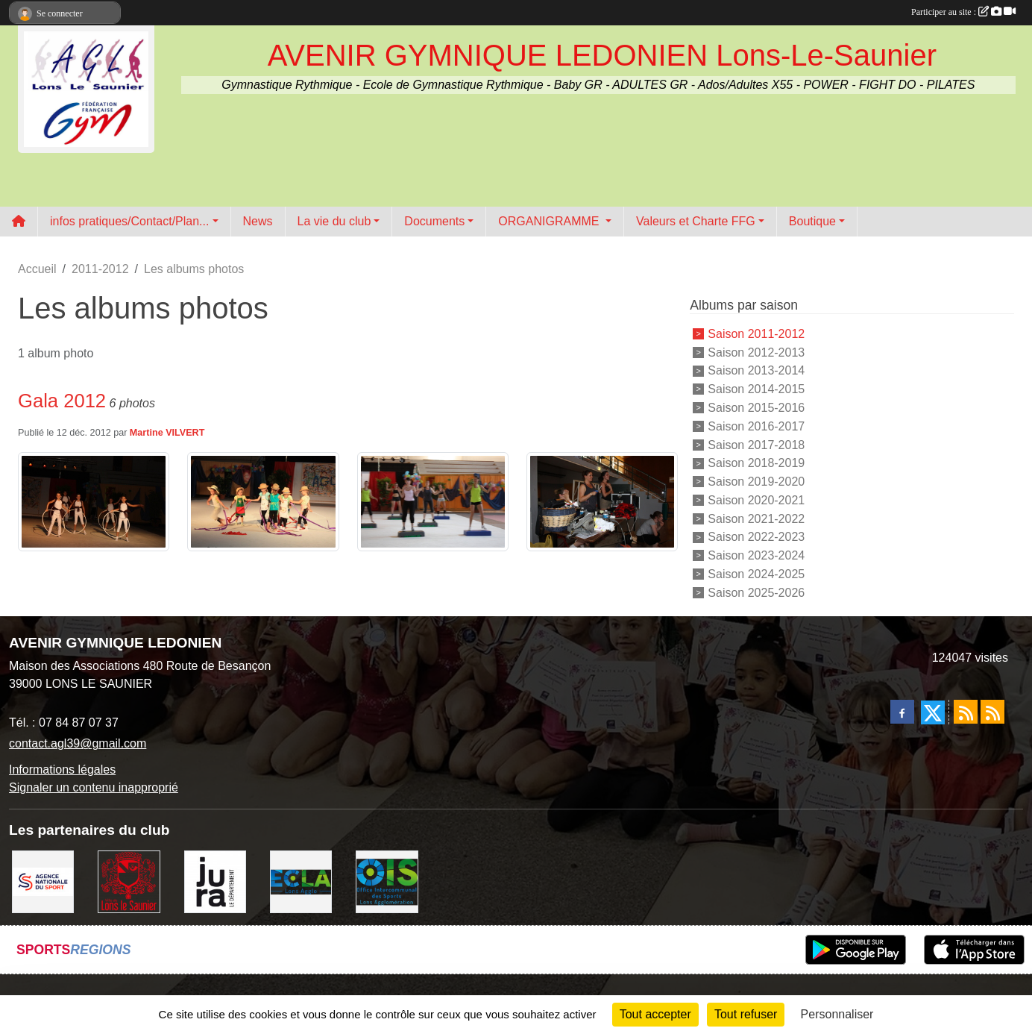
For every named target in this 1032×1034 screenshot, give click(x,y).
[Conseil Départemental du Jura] (215, 880)
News (258, 221)
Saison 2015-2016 (756, 407)
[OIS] (387, 880)
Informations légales (62, 769)
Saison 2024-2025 (756, 574)
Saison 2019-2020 (756, 481)
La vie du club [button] (334, 221)
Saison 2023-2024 (756, 555)
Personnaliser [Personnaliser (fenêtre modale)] (837, 1014)
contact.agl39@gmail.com (77, 743)
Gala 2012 (62, 400)
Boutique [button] (812, 221)
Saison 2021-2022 (756, 518)
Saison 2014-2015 (756, 389)
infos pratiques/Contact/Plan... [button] (129, 221)
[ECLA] (301, 880)
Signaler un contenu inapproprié (93, 787)
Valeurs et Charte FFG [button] (695, 221)
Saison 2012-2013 (756, 351)
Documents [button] (434, 221)
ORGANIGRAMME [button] (550, 221)
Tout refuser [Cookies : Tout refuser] (745, 1014)
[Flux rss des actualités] (966, 712)
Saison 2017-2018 (756, 444)
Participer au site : (963, 12)
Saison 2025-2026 (756, 592)
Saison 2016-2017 (756, 426)
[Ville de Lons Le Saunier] (129, 880)
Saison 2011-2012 (756, 334)
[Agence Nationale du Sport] (43, 880)
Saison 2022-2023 (756, 536)
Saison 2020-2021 (756, 500)
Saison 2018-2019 (756, 463)
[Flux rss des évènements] (992, 712)
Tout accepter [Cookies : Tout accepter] (655, 1014)
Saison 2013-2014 (756, 370)
